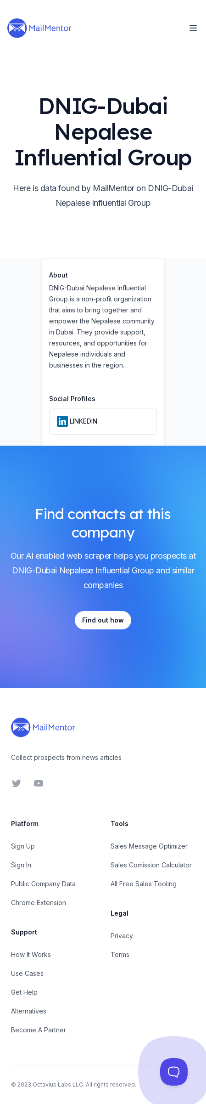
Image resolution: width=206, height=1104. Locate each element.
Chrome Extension (38, 902)
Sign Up (23, 846)
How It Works (31, 954)
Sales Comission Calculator (151, 865)
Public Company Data (43, 884)
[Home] (39, 28)
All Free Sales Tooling (144, 884)
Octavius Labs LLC (58, 1084)
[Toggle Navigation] (193, 28)
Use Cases (27, 973)
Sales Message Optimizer (149, 846)
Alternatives (28, 1011)
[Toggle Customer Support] (174, 1072)
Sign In (21, 865)
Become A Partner (38, 1030)
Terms (120, 954)
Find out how (103, 620)
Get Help (24, 992)
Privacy (122, 936)
